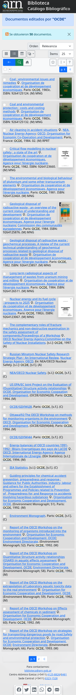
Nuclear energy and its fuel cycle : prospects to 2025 (29, 301)
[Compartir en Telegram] (49, 690)
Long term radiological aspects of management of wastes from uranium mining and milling (35, 276)
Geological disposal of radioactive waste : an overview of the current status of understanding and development (29, 209)
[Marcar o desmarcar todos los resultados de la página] (5, 69)
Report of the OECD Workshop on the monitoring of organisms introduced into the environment (34, 531)
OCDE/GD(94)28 (21, 407)
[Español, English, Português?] (31, 53)
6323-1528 (51, 678)
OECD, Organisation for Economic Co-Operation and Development (36, 135)
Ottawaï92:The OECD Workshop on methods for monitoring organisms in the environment (37, 417)
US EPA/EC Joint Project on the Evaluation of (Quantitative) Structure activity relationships (37, 386)
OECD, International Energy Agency (28, 452)
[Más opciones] (62, 62)
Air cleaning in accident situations (33, 130)
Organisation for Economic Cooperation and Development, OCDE (37, 500)
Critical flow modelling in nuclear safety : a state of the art (29, 150)
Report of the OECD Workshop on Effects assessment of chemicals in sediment (35, 610)
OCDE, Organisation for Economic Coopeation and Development (35, 393)
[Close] (69, 34)
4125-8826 (53, 674)
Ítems (54, 54)
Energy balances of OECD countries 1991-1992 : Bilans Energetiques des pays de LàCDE (35, 447)
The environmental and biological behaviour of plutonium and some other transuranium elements (37, 181)
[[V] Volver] (9, 62)
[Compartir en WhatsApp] (42, 690)
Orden (33, 46)
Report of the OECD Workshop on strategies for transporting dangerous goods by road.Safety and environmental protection (37, 634)
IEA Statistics (19, 468)
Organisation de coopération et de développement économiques (27, 86)
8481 (64, 674)
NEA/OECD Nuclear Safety (28, 373)
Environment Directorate (20, 542)
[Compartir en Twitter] (27, 690)
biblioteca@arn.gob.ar (38, 670)
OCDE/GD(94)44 (21, 437)
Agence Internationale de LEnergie (34, 454)
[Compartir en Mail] (57, 690)
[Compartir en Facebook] (19, 690)
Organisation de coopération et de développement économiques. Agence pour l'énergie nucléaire (27, 159)
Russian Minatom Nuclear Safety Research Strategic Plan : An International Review (36, 356)
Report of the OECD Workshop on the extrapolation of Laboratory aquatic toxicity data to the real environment (37, 586)
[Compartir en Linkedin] (34, 690)
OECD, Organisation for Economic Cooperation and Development (36, 424)
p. (63, 69)
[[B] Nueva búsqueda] (19, 62)
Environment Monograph (27, 516)
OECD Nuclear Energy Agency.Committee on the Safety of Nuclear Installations (37, 341)
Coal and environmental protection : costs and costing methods (24, 107)
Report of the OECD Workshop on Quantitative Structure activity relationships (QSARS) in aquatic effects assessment (34, 556)
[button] (27, 62)
